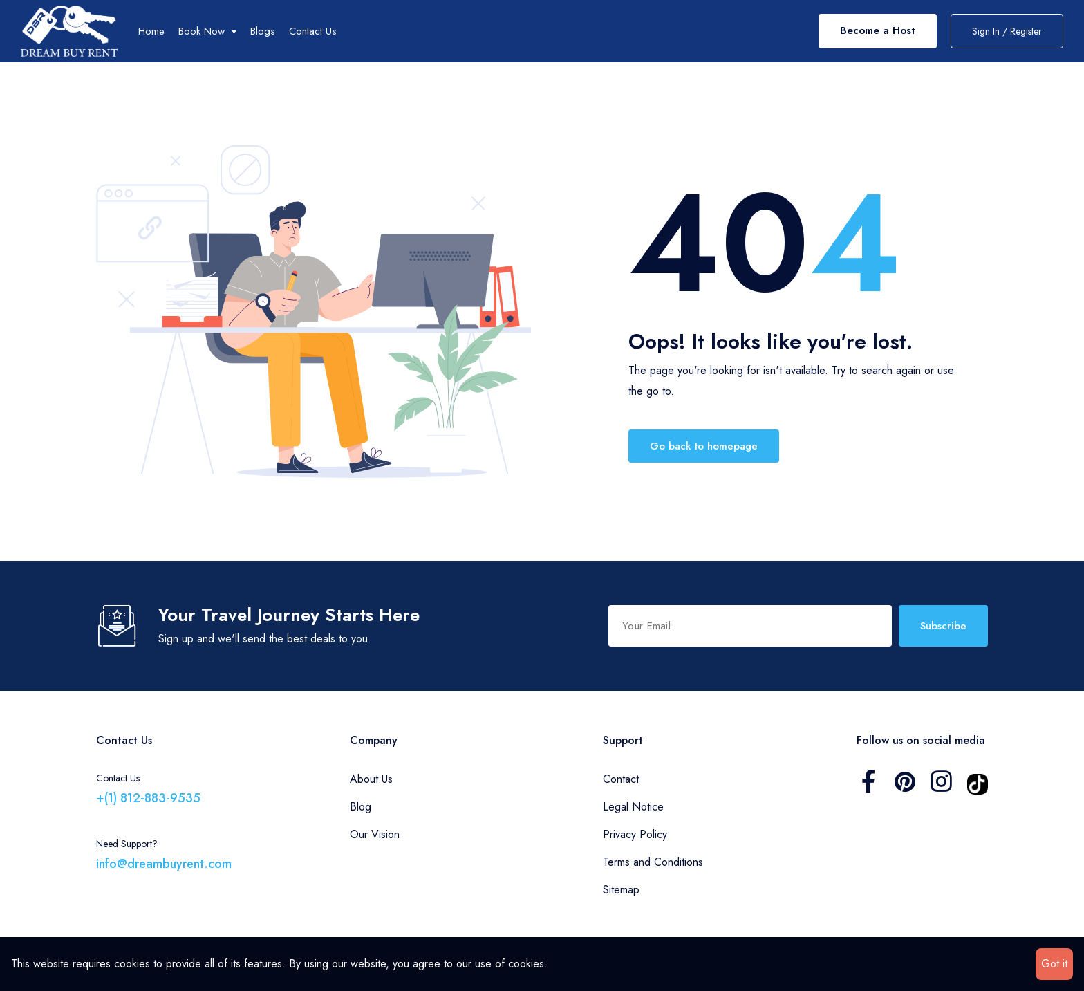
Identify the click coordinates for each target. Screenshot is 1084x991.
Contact (621, 779)
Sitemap (621, 890)
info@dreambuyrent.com (164, 864)
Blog (360, 807)
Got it (1054, 964)
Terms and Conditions (653, 862)
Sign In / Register (1007, 31)
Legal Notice (633, 807)
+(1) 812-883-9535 (148, 798)
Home (151, 31)
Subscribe (943, 625)
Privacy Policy (635, 834)
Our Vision (375, 834)
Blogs (262, 31)
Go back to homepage (704, 446)
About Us (371, 779)
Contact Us (313, 31)
